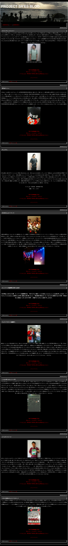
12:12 (10, 491)
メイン (10, 25)
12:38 (10, 315)
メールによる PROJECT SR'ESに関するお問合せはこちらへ (34, 73)
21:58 (10, 206)
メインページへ (34, 77)
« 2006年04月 (5, 25)
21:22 (10, 430)
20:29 (10, 81)
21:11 (10, 142)
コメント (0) (14, 81)
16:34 (10, 541)
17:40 (10, 372)
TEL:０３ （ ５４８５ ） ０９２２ (34, 71)
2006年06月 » (16, 25)
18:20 (10, 281)
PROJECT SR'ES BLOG (20, 6)
